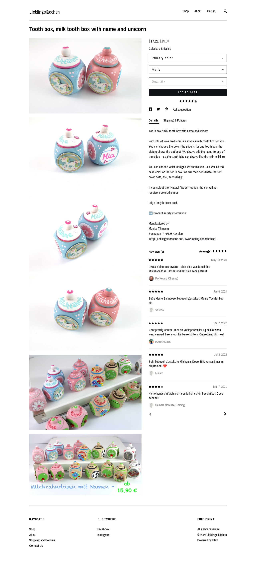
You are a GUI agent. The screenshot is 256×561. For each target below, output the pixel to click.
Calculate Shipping (160, 48)
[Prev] (150, 414)
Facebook (103, 529)
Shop (186, 11)
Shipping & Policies (175, 120)
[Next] (225, 414)
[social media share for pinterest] (167, 109)
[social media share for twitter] (159, 109)
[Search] (225, 11)
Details (154, 120)
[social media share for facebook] (151, 109)
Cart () (211, 11)
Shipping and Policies (42, 540)
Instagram (103, 535)
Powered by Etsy (207, 540)
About (198, 11)
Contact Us (36, 545)
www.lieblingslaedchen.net (200, 239)
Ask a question (182, 109)
